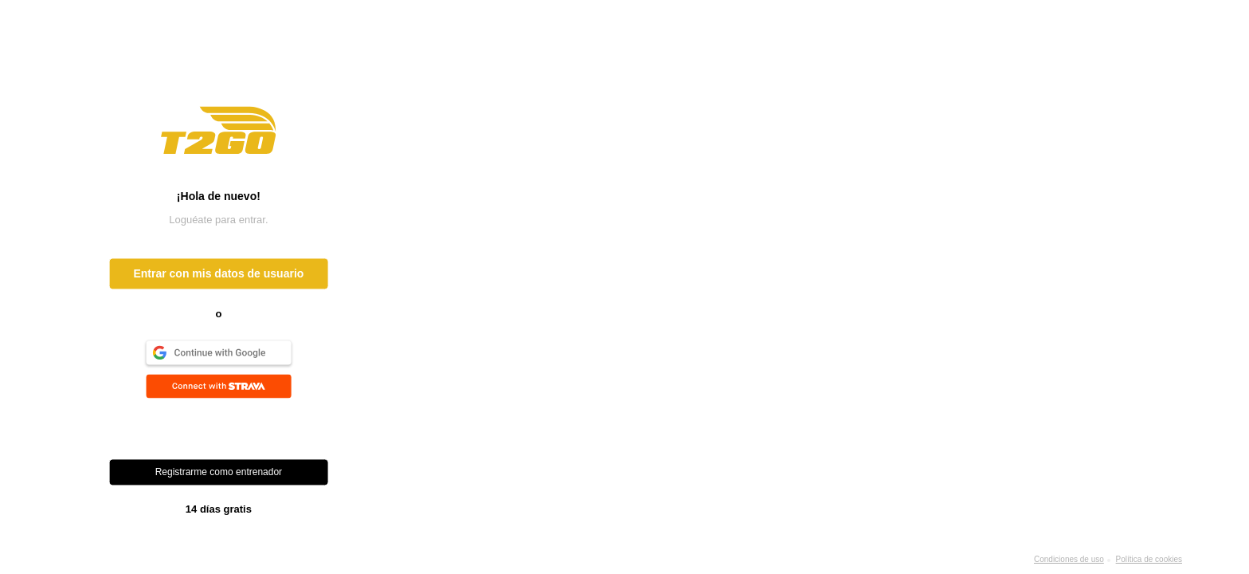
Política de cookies (1149, 559)
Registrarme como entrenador (218, 472)
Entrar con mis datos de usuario (218, 274)
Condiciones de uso (1069, 559)
